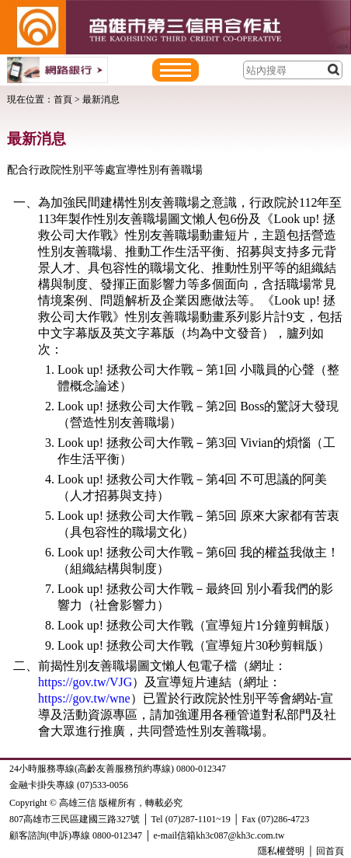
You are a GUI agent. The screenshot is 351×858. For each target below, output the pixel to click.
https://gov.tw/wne (84, 698)
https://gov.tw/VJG (85, 682)
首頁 (63, 99)
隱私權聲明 (281, 851)
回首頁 (330, 851)
